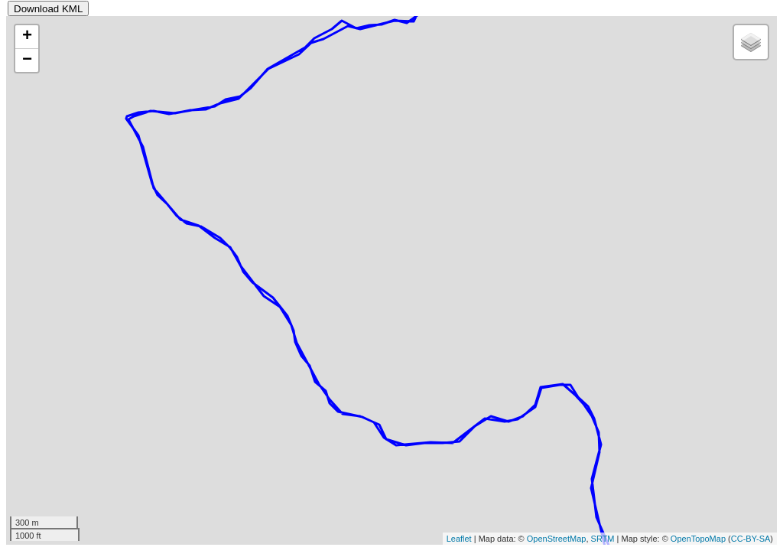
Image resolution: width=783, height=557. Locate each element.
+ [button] (27, 36)
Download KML (48, 9)
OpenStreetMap (556, 538)
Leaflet (459, 538)
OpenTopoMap (698, 538)
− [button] (27, 60)
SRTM (603, 538)
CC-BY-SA (751, 538)
